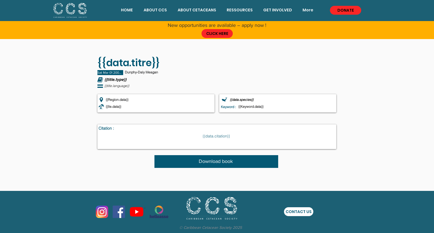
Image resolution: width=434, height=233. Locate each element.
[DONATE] (345, 10)
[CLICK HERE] (217, 33)
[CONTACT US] (298, 211)
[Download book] (216, 161)
